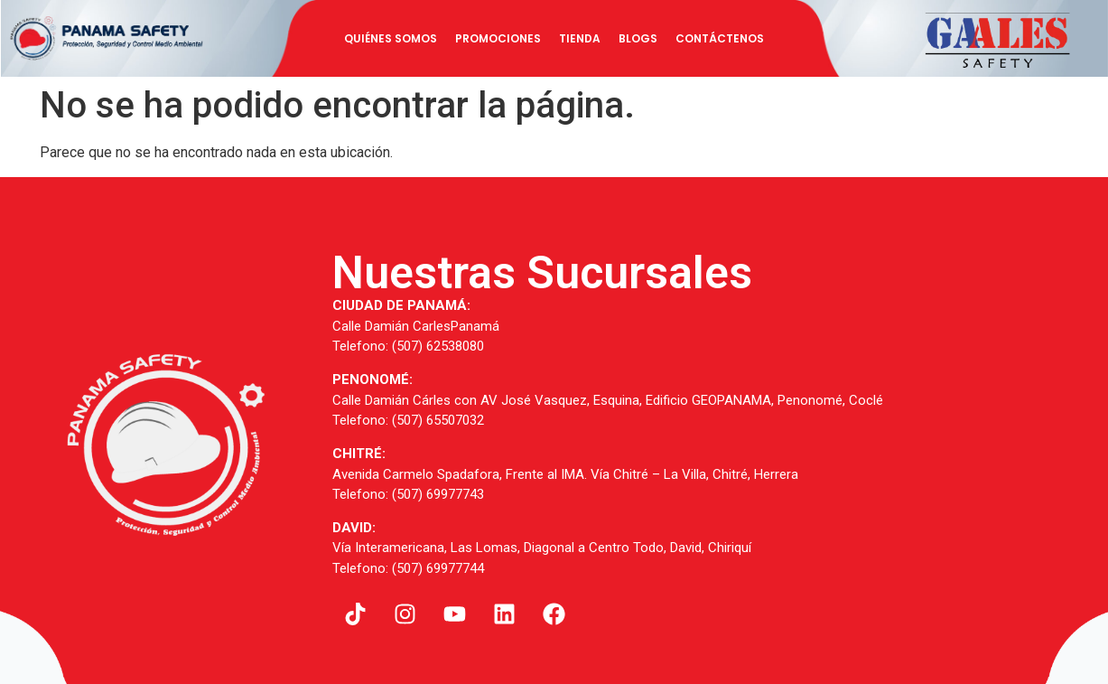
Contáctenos (719, 38)
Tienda (580, 38)
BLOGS (638, 38)
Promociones (498, 38)
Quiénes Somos (390, 38)
